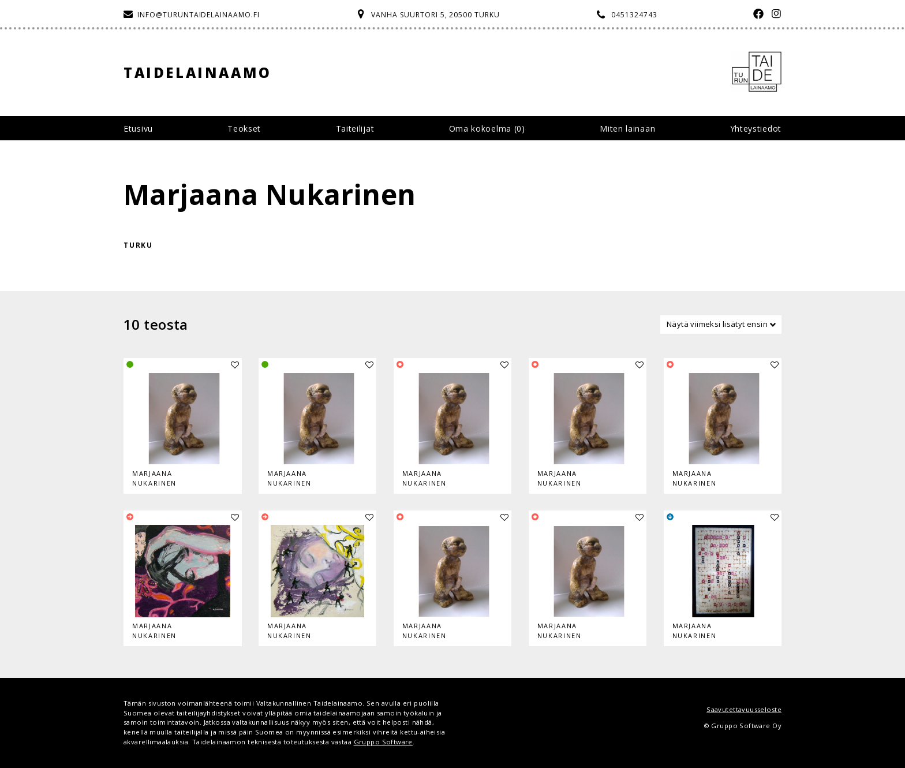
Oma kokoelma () (487, 128)
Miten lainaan (627, 128)
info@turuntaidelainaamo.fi (198, 15)
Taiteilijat (355, 128)
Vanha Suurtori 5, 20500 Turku (435, 15)
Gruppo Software (383, 741)
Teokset (244, 128)
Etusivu (138, 128)
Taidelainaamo (198, 72)
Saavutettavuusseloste (743, 709)
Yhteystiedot (755, 128)
